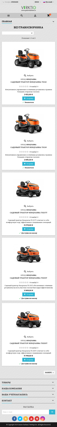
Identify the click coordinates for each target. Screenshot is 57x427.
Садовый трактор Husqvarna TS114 (28, 147)
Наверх (49, 373)
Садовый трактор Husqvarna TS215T (28, 278)
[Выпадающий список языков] (49, 2)
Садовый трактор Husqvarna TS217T (28, 213)
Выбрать (28, 75)
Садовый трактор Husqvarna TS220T (28, 343)
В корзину (28, 98)
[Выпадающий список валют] (38, 2)
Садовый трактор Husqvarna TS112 (29, 82)
